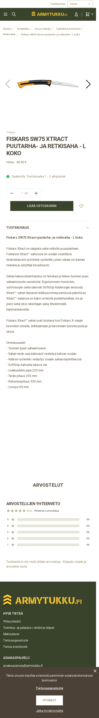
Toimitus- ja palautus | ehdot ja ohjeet (28, 628)
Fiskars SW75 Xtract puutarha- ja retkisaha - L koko (50, 34)
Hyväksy (49, 700)
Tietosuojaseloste (15, 640)
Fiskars (11, 132)
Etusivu (7, 28)
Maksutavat (11, 634)
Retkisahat (9, 34)
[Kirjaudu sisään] (76, 14)
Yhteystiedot (12, 621)
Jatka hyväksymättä (49, 711)
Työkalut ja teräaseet (68, 28)
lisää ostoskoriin (41, 206)
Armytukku (23, 28)
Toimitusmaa (58, 3)
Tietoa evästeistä (15, 647)
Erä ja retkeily (42, 28)
